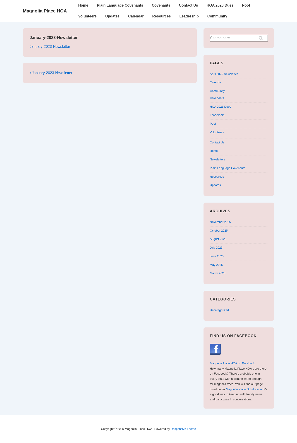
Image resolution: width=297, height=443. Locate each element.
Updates (112, 16)
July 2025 (216, 247)
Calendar (136, 16)
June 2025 (217, 256)
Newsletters (217, 159)
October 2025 (219, 230)
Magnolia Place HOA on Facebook (232, 363)
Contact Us (188, 5)
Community (217, 16)
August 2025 (218, 239)
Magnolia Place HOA (45, 10)
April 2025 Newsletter (224, 74)
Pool (246, 5)
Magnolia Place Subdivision (244, 389)
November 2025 (220, 222)
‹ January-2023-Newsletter (51, 73)
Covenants (161, 5)
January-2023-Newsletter (50, 46)
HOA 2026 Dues (220, 5)
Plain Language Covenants (120, 5)
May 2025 (216, 264)
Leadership (189, 16)
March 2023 (217, 273)
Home (83, 5)
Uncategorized (219, 310)
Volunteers (87, 16)
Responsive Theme (183, 429)
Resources (161, 16)
